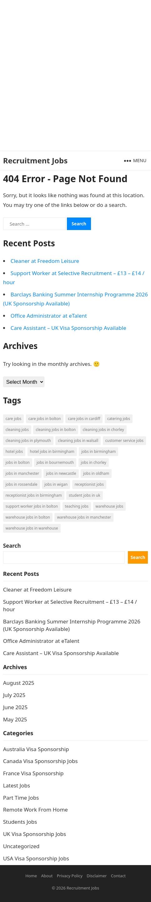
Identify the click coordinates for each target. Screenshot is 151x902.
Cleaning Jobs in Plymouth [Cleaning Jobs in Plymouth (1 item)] (28, 440)
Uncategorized (21, 846)
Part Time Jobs (21, 797)
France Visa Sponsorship (33, 773)
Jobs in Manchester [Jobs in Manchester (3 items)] (22, 473)
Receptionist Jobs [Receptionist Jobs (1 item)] (89, 484)
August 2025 (18, 682)
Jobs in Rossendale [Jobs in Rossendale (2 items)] (22, 484)
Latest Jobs (16, 785)
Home (31, 876)
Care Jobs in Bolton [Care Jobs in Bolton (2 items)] (44, 418)
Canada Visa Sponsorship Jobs (40, 761)
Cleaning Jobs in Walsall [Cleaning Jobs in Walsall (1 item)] (78, 440)
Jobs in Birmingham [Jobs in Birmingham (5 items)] (98, 451)
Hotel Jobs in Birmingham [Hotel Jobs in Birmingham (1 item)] (52, 451)
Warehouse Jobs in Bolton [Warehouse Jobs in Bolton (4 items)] (28, 517)
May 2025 (15, 719)
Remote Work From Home (35, 809)
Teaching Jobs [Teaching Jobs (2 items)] (77, 506)
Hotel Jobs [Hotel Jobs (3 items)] (14, 451)
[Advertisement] (75, 75)
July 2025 (14, 695)
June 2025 (15, 707)
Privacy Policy (70, 876)
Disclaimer (97, 876)
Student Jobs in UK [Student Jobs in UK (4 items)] (84, 495)
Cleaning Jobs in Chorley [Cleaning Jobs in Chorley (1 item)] (103, 429)
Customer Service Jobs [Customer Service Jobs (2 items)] (124, 440)
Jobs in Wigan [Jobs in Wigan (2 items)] (56, 484)
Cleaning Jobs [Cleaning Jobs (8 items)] (17, 429)
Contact (118, 876)
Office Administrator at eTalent (49, 315)
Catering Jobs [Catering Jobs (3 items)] (118, 418)
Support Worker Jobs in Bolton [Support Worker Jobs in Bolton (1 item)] (32, 506)
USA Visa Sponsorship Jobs (36, 858)
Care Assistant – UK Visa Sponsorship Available (68, 327)
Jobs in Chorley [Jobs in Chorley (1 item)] (93, 462)
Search (12, 545)
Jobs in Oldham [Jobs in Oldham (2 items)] (96, 473)
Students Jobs (20, 821)
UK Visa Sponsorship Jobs (34, 834)
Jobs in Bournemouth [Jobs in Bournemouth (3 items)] (55, 462)
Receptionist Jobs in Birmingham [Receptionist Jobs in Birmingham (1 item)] (34, 495)
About (47, 876)
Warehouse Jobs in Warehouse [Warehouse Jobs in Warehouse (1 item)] (32, 528)
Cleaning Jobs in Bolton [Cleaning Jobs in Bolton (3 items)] (56, 429)
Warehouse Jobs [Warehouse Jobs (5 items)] (109, 506)
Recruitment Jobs (35, 160)
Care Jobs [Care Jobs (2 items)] (14, 418)
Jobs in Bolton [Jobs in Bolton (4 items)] (18, 462)
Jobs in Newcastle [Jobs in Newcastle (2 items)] (61, 473)
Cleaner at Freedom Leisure (45, 260)
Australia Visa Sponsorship (36, 749)
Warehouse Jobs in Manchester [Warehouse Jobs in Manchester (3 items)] (84, 517)
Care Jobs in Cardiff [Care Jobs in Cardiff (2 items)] (84, 418)
